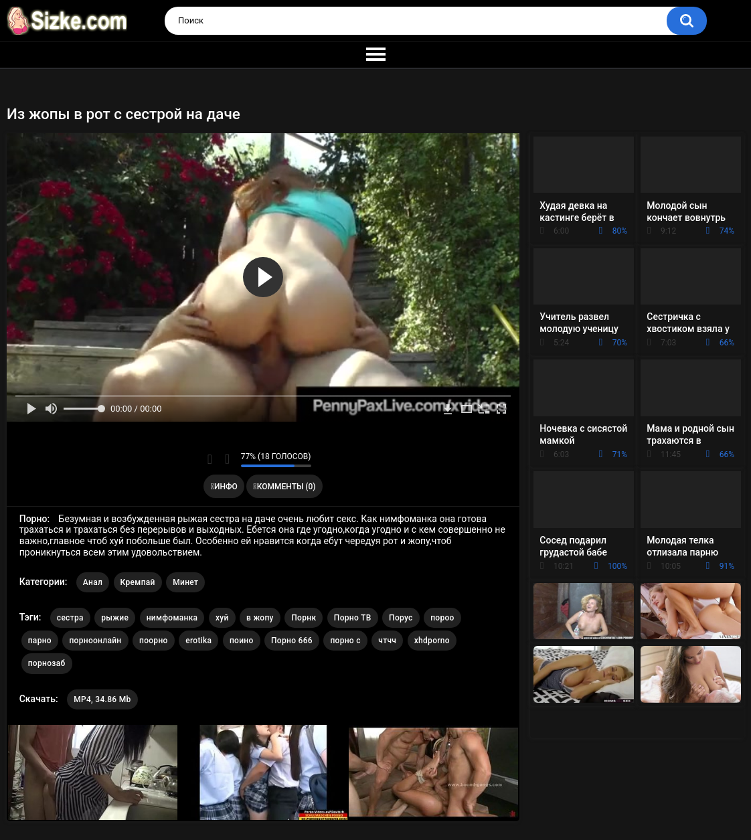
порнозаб (47, 663)
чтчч (387, 640)
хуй (222, 617)
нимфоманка (172, 617)
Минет (185, 582)
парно (40, 640)
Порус (401, 617)
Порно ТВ (352, 617)
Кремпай (137, 582)
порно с (345, 640)
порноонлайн (95, 640)
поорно (153, 640)
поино (242, 640)
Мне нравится (210, 459)
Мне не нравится (227, 459)
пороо (442, 617)
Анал (92, 582)
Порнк (303, 617)
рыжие (115, 617)
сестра (70, 617)
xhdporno (432, 640)
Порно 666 (292, 640)
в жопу (260, 617)
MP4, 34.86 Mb (102, 699)
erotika (198, 640)
